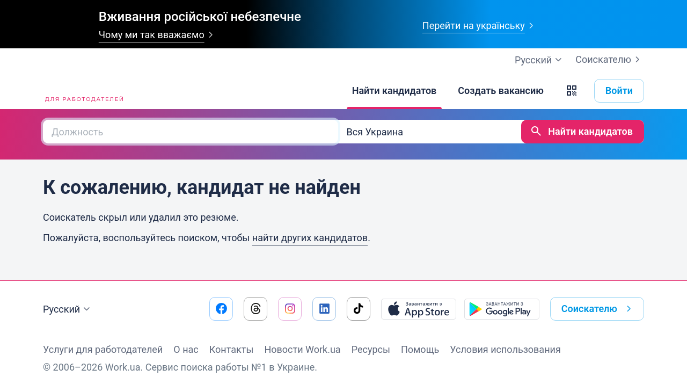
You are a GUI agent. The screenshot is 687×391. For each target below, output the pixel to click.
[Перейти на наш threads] (255, 309)
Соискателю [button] (598, 308)
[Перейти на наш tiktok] (358, 309)
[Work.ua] (83, 90)
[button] (571, 91)
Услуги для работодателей (103, 349)
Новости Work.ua (302, 349)
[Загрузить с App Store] (418, 309)
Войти (619, 90)
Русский (68, 309)
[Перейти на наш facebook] (221, 309)
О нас (185, 349)
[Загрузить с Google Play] (501, 309)
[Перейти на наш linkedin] (324, 309)
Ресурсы (371, 349)
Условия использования (505, 349)
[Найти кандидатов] (394, 91)
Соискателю (609, 59)
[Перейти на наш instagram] (290, 309)
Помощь (420, 349)
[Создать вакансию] (500, 91)
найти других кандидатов (310, 237)
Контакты (231, 349)
